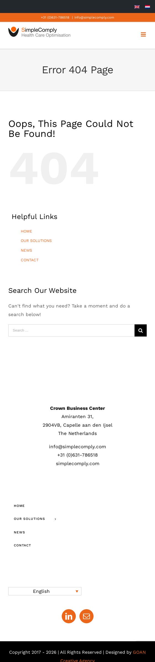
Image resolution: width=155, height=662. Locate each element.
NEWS (26, 250)
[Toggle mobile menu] (144, 34)
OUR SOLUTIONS (36, 240)
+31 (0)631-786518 (55, 17)
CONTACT (29, 260)
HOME (26, 231)
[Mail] (86, 616)
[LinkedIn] (69, 616)
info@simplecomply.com (94, 17)
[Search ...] (71, 330)
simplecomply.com (77, 463)
